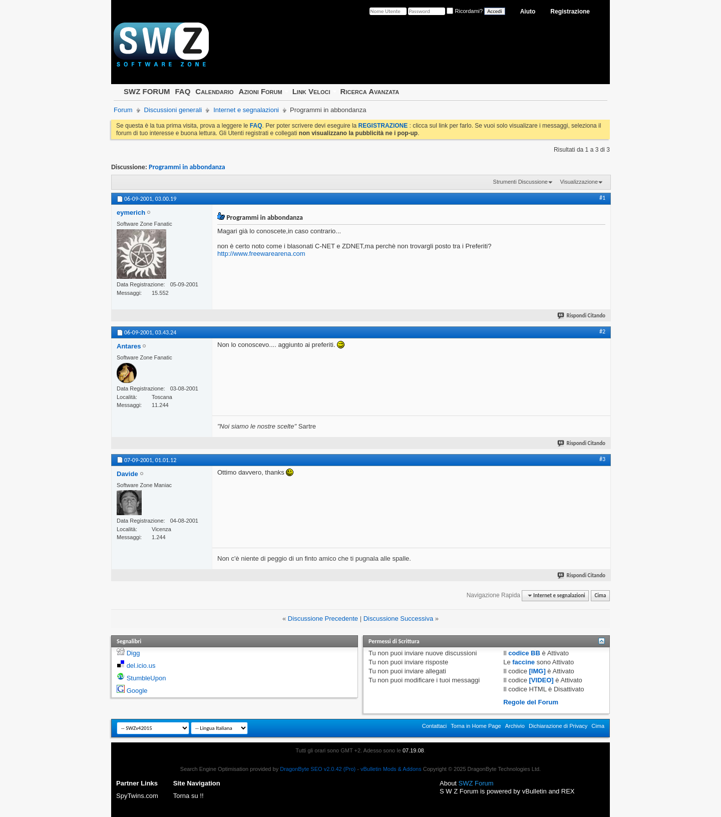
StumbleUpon (146, 678)
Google (137, 690)
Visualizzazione (579, 182)
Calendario (214, 91)
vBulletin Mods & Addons (391, 769)
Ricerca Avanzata (370, 91)
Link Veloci (311, 91)
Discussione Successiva (398, 618)
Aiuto (528, 11)
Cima (600, 595)
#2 (602, 331)
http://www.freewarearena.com (261, 253)
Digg (133, 653)
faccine (523, 662)
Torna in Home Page (476, 726)
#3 (602, 459)
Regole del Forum (530, 702)
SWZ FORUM (147, 91)
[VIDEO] (541, 680)
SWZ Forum (476, 783)
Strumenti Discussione (520, 182)
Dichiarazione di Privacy (558, 726)
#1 (602, 197)
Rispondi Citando (581, 315)
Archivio (515, 726)
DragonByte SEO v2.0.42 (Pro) (317, 769)
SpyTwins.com (137, 795)
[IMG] (537, 671)
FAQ (182, 91)
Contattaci (434, 726)
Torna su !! (188, 795)
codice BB (524, 653)
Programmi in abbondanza (187, 167)
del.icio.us (141, 665)
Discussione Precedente (323, 618)
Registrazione (570, 11)
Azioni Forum (260, 91)
